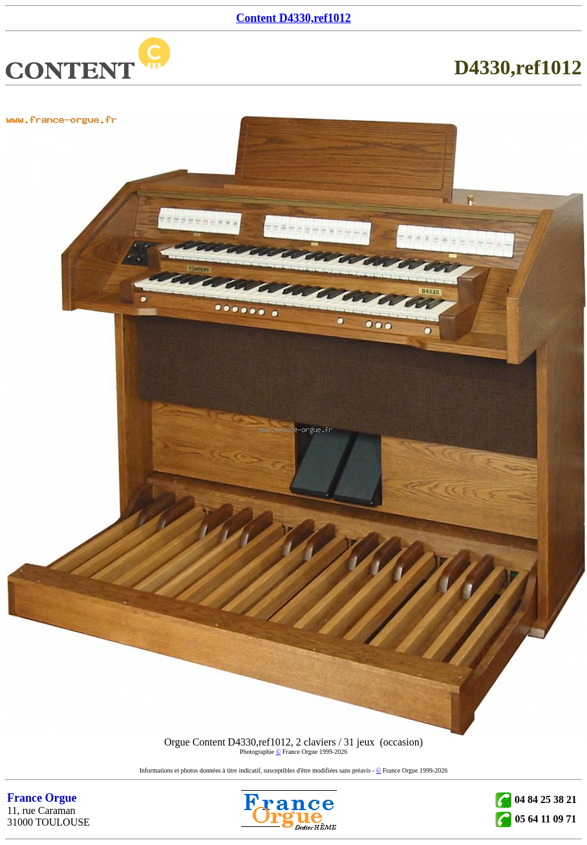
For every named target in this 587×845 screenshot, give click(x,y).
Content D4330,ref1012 (293, 18)
